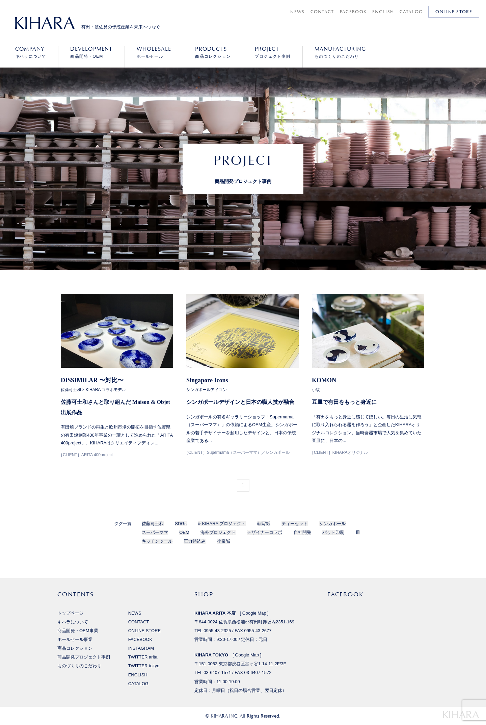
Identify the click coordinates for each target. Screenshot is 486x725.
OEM (184, 532)
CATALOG (411, 12)
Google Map (254, 613)
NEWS (297, 12)
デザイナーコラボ (264, 532)
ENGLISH (383, 12)
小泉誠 (223, 541)
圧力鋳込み (195, 541)
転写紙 (263, 523)
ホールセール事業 (74, 639)
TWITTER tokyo (144, 665)
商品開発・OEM (91, 52)
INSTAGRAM (141, 648)
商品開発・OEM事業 (77, 630)
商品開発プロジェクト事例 (83, 656)
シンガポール (332, 523)
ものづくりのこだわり (340, 52)
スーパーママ (155, 532)
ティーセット (294, 523)
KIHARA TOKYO (211, 654)
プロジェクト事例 (273, 52)
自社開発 (302, 532)
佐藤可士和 (153, 523)
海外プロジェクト (218, 532)
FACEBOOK (353, 12)
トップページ (70, 613)
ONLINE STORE (453, 12)
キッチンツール (157, 541)
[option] (243, 230)
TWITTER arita (143, 656)
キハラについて (30, 52)
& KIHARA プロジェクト (222, 523)
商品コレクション (213, 52)
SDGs (181, 523)
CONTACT (322, 12)
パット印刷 (333, 532)
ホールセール (154, 52)
